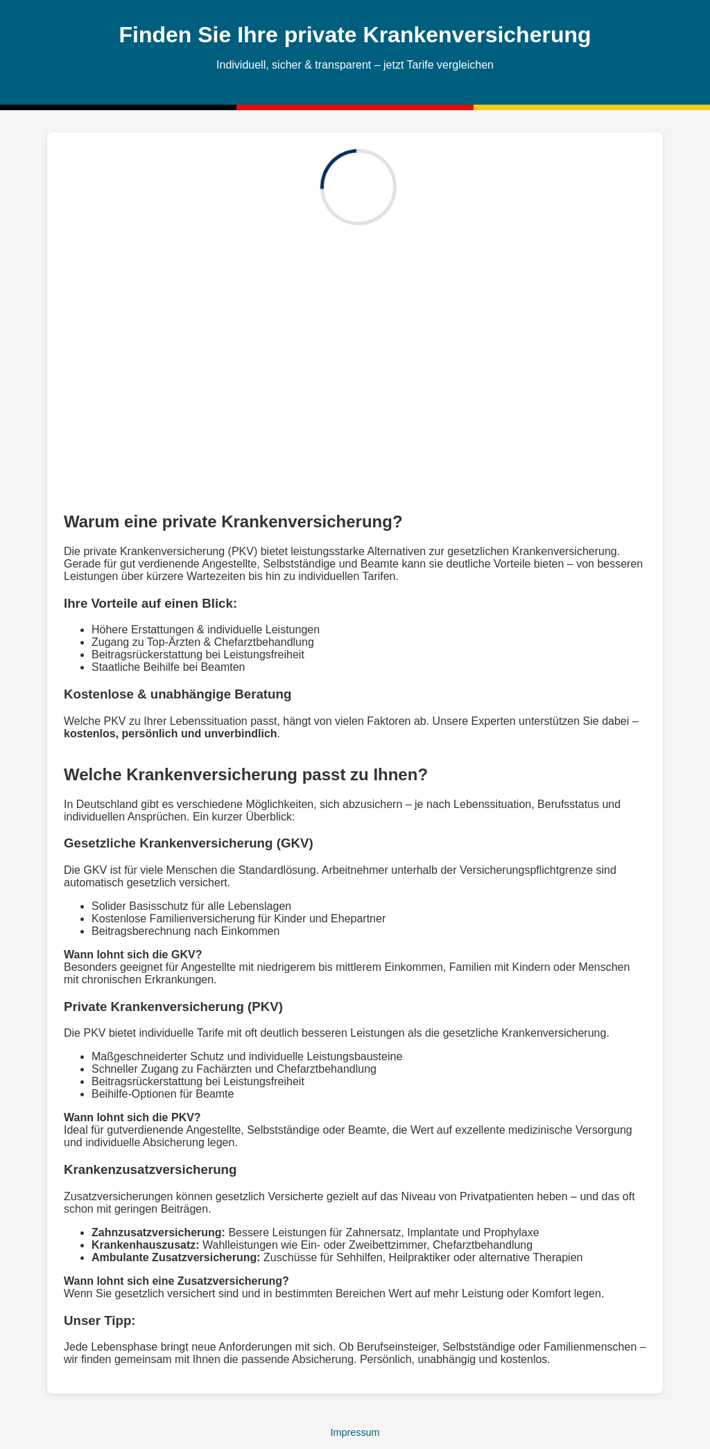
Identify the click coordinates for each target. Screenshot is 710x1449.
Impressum (354, 1432)
